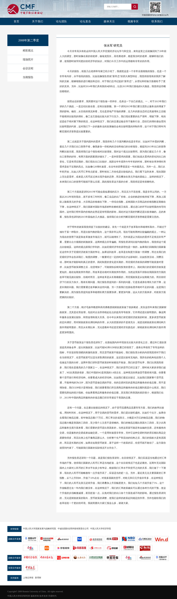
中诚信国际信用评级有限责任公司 (73, 529)
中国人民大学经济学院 (100, 529)
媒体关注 (109, 21)
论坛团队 (61, 21)
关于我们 (37, 21)
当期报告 (28, 77)
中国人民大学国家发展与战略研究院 (39, 529)
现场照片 (28, 59)
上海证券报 (28, 578)
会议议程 (28, 68)
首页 (16, 21)
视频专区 (133, 21)
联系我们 (157, 21)
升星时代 (52, 596)
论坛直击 (85, 21)
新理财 (38, 578)
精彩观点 (28, 50)
